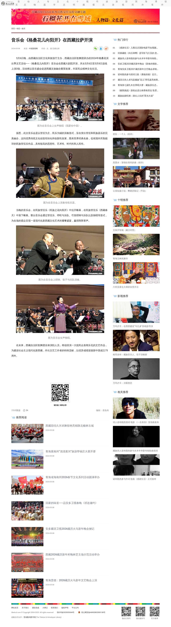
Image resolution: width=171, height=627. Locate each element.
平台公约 (75, 608)
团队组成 (35, 608)
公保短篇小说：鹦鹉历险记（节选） (130, 191)
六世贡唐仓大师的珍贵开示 (126, 287)
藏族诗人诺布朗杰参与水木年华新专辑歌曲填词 (140, 58)
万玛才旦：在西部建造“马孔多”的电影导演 (133, 326)
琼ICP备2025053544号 (65, 612)
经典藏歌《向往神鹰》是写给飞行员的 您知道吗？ (141, 53)
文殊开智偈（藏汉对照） (124, 230)
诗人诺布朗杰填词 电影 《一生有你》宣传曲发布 (136, 422)
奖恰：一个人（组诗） (123, 134)
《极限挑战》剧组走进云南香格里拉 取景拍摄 (139, 90)
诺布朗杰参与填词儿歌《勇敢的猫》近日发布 (139, 74)
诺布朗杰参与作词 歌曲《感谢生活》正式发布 (134, 479)
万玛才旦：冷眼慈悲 (122, 383)
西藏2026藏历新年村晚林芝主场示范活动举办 (73, 554)
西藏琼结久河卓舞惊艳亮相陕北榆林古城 (70, 425)
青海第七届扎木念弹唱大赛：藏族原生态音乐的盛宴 (142, 85)
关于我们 (25, 608)
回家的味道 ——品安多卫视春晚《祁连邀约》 (72, 503)
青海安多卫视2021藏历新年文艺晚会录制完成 (139, 69)
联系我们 (54, 608)
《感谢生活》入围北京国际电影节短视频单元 (139, 47)
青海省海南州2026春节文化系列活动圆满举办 (73, 477)
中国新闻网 (33, 49)
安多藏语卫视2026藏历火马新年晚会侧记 (70, 528)
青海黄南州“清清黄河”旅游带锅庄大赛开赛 (71, 451)
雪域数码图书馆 (30, 617)
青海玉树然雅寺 (120, 258)
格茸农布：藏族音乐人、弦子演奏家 (130, 354)
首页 (13, 29)
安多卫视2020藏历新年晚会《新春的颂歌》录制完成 (143, 63)
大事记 (45, 608)
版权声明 (64, 608)
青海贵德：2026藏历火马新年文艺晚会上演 (71, 580)
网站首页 (14, 608)
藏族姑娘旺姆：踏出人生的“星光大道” (135, 96)
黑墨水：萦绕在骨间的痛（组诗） (129, 162)
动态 (18, 29)
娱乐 (23, 29)
